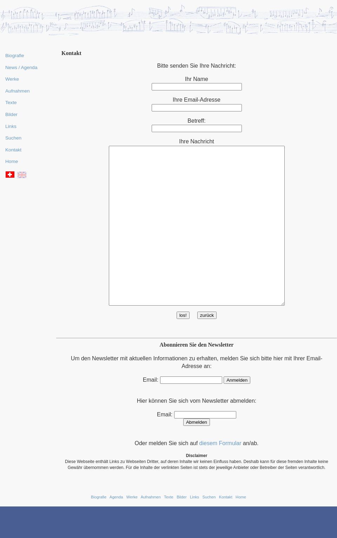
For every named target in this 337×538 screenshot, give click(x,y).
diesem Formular (220, 475)
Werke (12, 79)
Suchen (13, 138)
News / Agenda (21, 67)
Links (10, 126)
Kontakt (13, 149)
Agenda (116, 528)
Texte (11, 102)
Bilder (11, 114)
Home (11, 161)
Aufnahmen (17, 91)
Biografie (14, 55)
